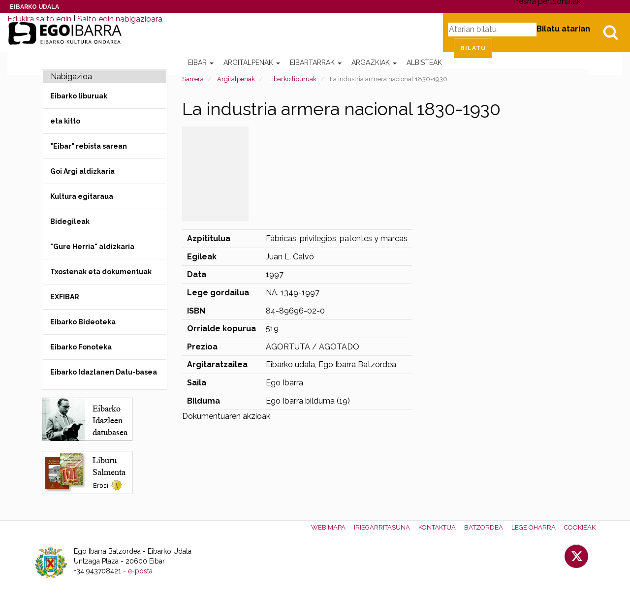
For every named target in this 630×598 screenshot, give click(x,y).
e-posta (140, 571)
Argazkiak (374, 62)
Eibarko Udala (34, 6)
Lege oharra (533, 527)
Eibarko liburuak (292, 79)
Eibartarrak (316, 62)
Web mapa (328, 527)
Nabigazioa (71, 76)
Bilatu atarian (563, 28)
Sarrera (193, 79)
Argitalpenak (251, 62)
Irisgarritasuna (382, 527)
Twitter (576, 556)
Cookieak (580, 527)
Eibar (201, 62)
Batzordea (483, 527)
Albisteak (424, 62)
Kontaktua (437, 527)
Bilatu (610, 32)
